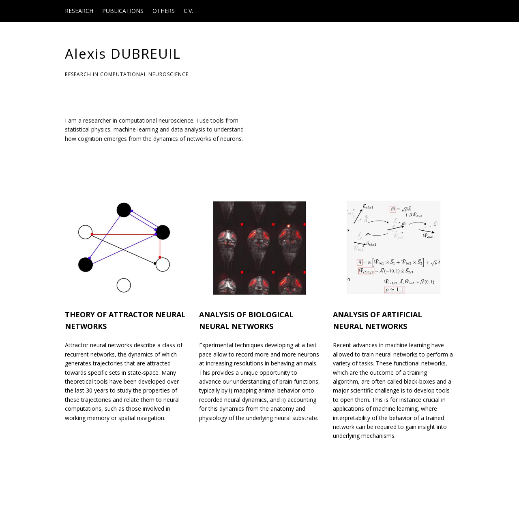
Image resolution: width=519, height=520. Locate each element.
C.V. (188, 11)
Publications (123, 11)
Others (163, 11)
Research (79, 11)
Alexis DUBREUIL (123, 54)
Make (95, 498)
